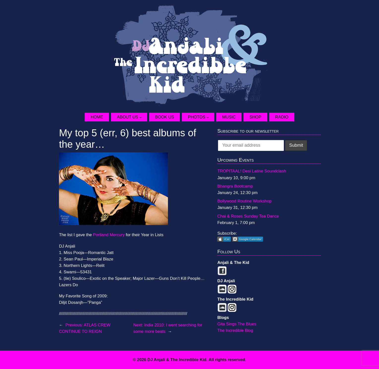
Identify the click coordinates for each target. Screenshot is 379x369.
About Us (127, 117)
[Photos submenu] (210, 117)
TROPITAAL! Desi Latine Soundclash (251, 171)
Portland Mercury (109, 234)
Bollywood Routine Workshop (244, 201)
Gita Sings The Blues (236, 324)
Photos (196, 117)
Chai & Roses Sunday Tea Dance (248, 216)
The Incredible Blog (235, 330)
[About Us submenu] (143, 117)
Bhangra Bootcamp (235, 186)
